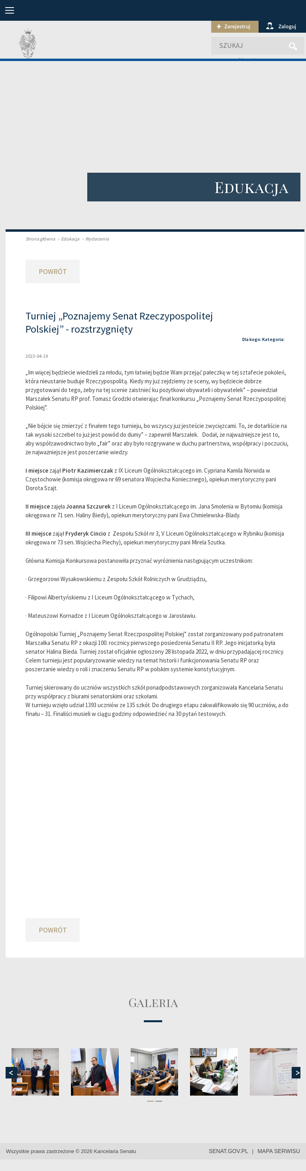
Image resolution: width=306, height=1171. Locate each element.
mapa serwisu (278, 1151)
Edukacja (67, 239)
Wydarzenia (94, 239)
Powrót (53, 271)
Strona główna (40, 239)
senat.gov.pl (228, 1151)
